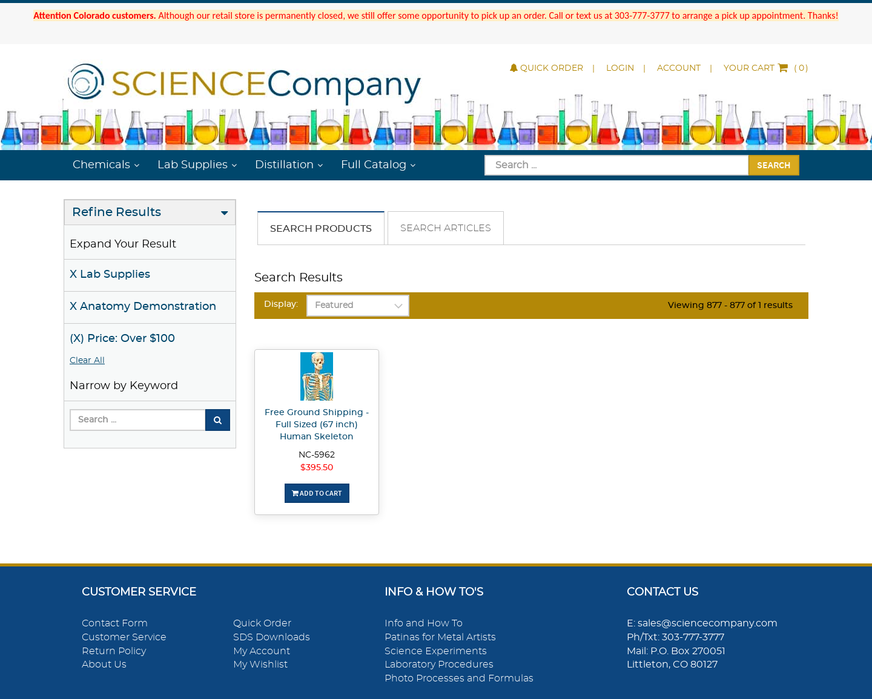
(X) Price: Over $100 (122, 338)
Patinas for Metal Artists (440, 637)
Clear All (87, 360)
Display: (281, 304)
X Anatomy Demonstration (143, 306)
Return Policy (114, 651)
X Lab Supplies (110, 274)
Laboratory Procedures (439, 664)
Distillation (284, 165)
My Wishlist (260, 664)
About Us (104, 664)
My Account (261, 651)
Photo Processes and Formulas (459, 678)
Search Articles (445, 228)
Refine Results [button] (116, 212)
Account (679, 68)
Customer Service (124, 637)
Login (620, 68)
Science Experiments (436, 651)
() (766, 68)
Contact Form (115, 623)
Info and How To (424, 623)
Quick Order (546, 68)
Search (774, 165)
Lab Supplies (192, 165)
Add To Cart (317, 492)
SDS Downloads (271, 637)
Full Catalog (373, 165)
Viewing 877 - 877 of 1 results (730, 305)
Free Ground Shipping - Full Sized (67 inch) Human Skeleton (317, 425)
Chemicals (101, 165)
